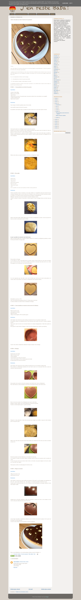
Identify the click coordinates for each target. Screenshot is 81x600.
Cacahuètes (56, 57)
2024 (56, 98)
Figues (55, 66)
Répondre (15, 567)
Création (19, 554)
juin (57, 106)
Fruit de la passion (24, 554)
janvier (57, 117)
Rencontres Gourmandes (43, 14)
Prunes (55, 88)
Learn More (65, 3)
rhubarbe (55, 93)
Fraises (55, 67)
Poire (55, 84)
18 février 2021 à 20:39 (23, 561)
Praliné (55, 87)
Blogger (47, 596)
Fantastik (55, 64)
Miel (54, 73)
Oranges (55, 81)
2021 (56, 103)
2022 (56, 101)
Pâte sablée (30, 554)
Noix (54, 78)
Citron (55, 63)
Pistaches (56, 82)
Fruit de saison (32, 14)
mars (57, 109)
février (57, 111)
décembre (58, 104)
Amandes (55, 55)
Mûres (55, 75)
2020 (56, 119)
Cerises (55, 60)
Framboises (56, 69)
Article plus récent (15, 589)
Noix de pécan (56, 79)
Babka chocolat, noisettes (61, 115)
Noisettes (55, 76)
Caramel (55, 58)
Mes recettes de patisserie (21, 14)
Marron (55, 70)
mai (57, 108)
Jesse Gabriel (16, 561)
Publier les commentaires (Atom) (22, 591)
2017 (56, 124)
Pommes (55, 85)
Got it (70, 3)
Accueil (12, 14)
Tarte (34, 554)
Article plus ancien (46, 589)
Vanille (55, 91)
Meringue (55, 72)
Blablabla (52, 14)
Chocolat (15, 554)
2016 (56, 126)
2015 (56, 127)
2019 (56, 121)
